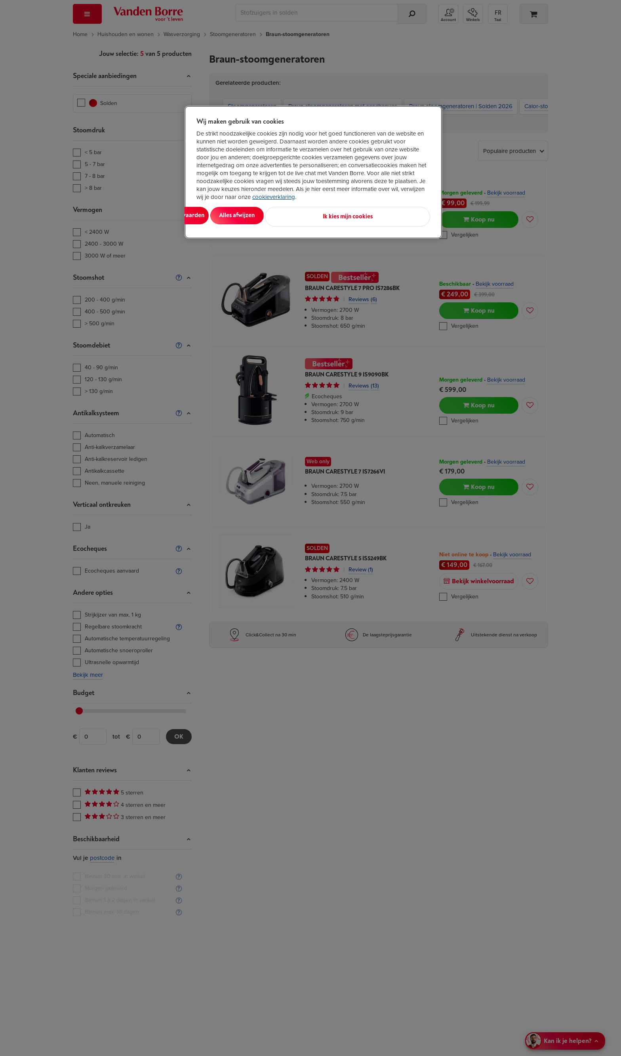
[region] (313, 171)
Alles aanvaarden (229, 215)
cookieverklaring (273, 197)
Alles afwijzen (298, 215)
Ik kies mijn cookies (395, 215)
